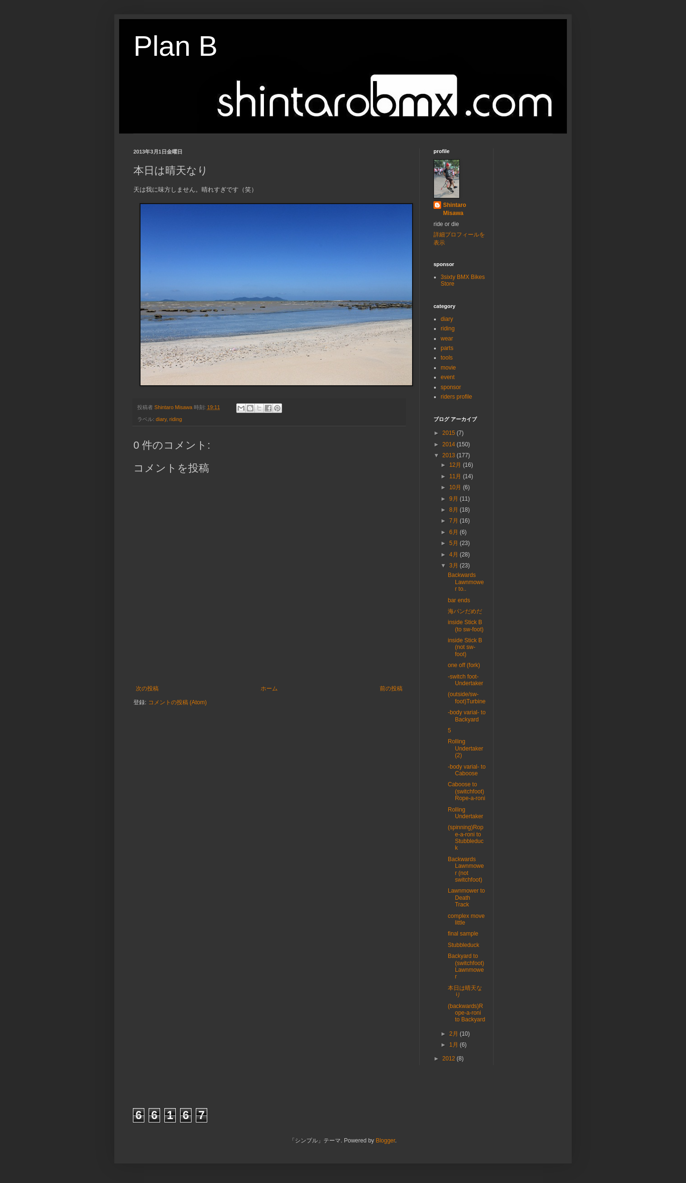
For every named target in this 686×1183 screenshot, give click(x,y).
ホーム (269, 688)
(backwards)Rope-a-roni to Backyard (466, 1013)
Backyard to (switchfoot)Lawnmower (466, 966)
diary (161, 419)
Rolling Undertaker (465, 813)
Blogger (385, 1140)
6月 (454, 532)
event (447, 377)
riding (176, 419)
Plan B (175, 46)
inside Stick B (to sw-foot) (466, 625)
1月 (454, 1044)
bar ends (459, 600)
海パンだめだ (465, 611)
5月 (454, 543)
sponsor (451, 387)
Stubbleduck (463, 945)
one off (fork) (464, 665)
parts (447, 348)
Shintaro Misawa (454, 209)
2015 (450, 433)
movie (448, 367)
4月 (454, 554)
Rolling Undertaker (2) (465, 748)
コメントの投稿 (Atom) (177, 702)
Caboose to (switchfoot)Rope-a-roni (466, 791)
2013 (450, 455)
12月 (456, 465)
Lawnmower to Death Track (466, 897)
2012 (450, 1058)
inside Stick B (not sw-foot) (465, 647)
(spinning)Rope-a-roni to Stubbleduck (466, 837)
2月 (454, 1033)
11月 (456, 476)
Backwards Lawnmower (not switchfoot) (466, 869)
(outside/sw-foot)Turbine (466, 697)
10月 (456, 487)
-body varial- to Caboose (466, 770)
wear (447, 338)
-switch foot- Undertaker (465, 680)
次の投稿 (147, 688)
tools (447, 357)
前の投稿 (391, 688)
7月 (454, 520)
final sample (463, 933)
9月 (454, 498)
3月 (454, 565)
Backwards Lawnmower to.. (466, 582)
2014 (450, 444)
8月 (454, 509)
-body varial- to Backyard (466, 715)
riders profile (456, 396)
